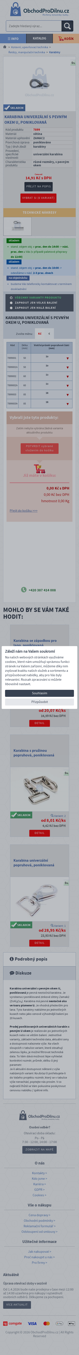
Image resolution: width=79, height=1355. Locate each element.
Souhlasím (39, 693)
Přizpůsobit (39, 702)
